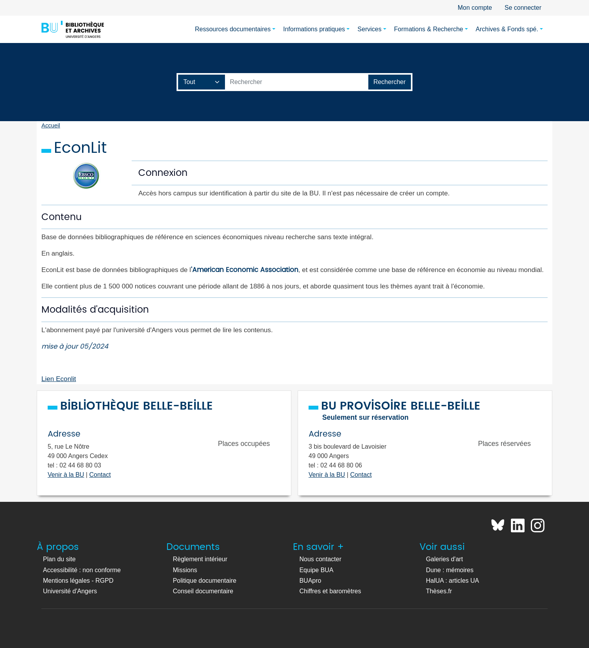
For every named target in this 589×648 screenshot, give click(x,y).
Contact (100, 474)
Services (369, 29)
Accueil (50, 125)
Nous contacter (320, 559)
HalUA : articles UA (452, 580)
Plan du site (59, 559)
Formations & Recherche (428, 29)
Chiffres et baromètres (330, 591)
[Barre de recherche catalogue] (296, 82)
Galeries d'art (444, 559)
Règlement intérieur (200, 559)
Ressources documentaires (233, 29)
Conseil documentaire (203, 591)
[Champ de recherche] (201, 82)
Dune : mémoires (449, 570)
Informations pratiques (314, 29)
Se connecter (523, 7)
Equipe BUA (316, 570)
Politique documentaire (204, 580)
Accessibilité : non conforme (82, 570)
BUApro (310, 580)
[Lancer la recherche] (389, 82)
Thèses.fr (439, 591)
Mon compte (475, 7)
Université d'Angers (70, 591)
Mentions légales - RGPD (78, 580)
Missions (185, 570)
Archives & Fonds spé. (507, 29)
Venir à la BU (66, 474)
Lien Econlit (58, 379)
